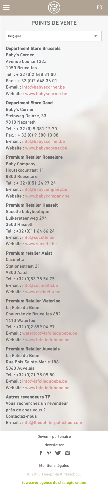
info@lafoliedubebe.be (44, 381)
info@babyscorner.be (43, 87)
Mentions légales (54, 465)
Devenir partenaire (54, 436)
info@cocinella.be (40, 286)
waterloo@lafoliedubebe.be (49, 333)
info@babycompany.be (44, 190)
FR (99, 7)
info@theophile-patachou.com (52, 423)
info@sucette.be (38, 238)
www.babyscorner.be (46, 94)
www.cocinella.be (42, 292)
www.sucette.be (41, 244)
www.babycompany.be (47, 196)
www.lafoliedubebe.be (47, 340)
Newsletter (54, 445)
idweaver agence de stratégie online (54, 482)
